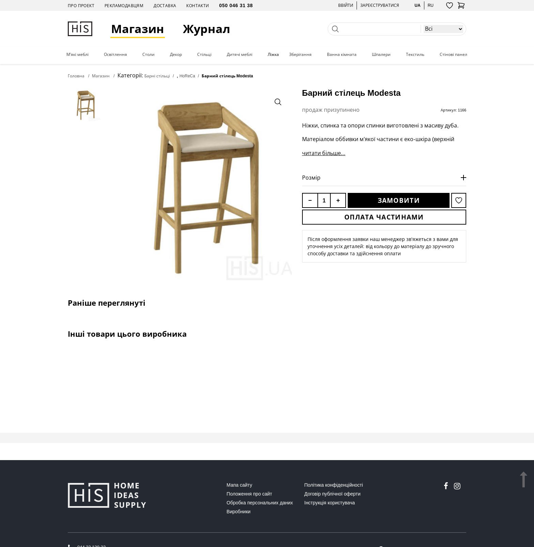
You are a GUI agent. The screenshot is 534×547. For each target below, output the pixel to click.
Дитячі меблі (239, 54)
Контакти (197, 6)
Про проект (81, 6)
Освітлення (115, 54)
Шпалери (381, 54)
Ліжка (273, 54)
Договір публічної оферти (332, 494)
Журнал (206, 28)
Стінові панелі (454, 54)
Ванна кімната (342, 54)
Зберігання (300, 54)
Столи (148, 54)
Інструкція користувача (329, 502)
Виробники (238, 511)
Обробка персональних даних (259, 502)
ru (431, 5)
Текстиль (415, 54)
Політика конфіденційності (333, 485)
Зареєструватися (379, 5)
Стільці (204, 54)
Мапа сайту (239, 485)
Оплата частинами (384, 217)
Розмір (311, 177)
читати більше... (323, 153)
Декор (176, 54)
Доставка (165, 6)
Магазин (137, 28)
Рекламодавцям (124, 6)
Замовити (399, 200)
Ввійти (345, 5)
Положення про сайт (249, 494)
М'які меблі (77, 54)
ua (417, 5)
